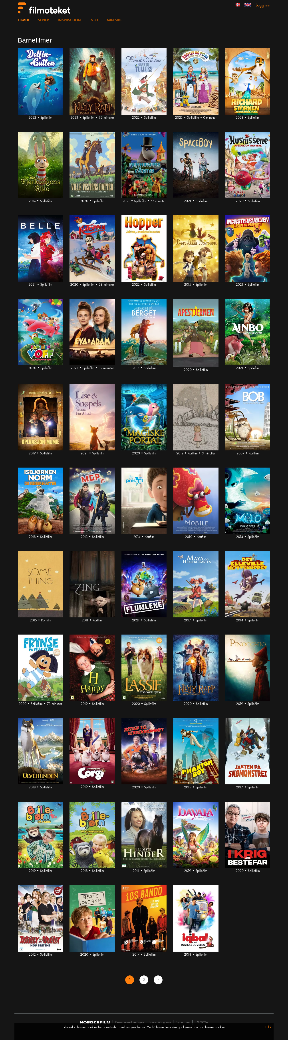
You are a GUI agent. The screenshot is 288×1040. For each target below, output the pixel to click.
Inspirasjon (69, 20)
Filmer (23, 20)
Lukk (268, 1027)
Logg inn (263, 5)
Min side (114, 20)
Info (93, 20)
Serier (43, 20)
